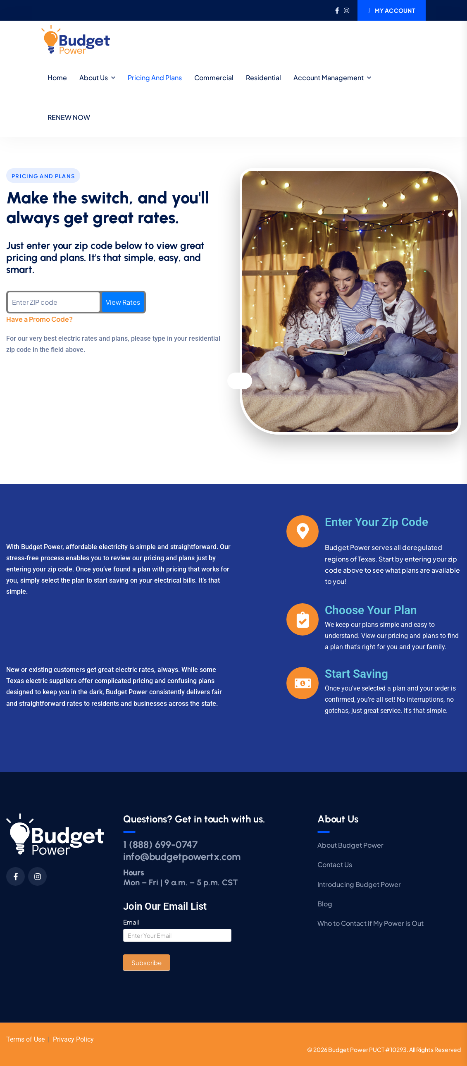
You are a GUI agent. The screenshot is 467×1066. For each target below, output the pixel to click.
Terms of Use (25, 1039)
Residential (263, 77)
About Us (93, 77)
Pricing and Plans (155, 77)
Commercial (214, 77)
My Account (391, 10)
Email (131, 922)
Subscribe (146, 962)
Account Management (328, 77)
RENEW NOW (69, 117)
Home (57, 77)
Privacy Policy (73, 1039)
